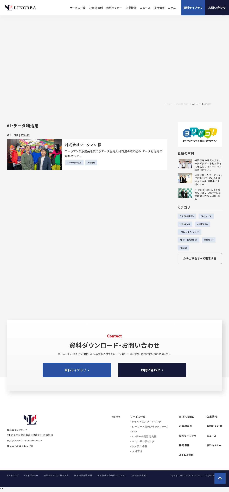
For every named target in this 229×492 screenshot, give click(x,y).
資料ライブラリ (193, 7)
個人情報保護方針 (83, 475)
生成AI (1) (208, 239)
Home (116, 416)
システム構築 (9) (187, 216)
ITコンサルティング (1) (189, 232)
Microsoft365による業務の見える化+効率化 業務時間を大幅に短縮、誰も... (208, 194)
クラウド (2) (185, 224)
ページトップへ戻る (220, 478)
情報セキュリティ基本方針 (56, 475)
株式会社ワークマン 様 (83, 144)
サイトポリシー (31, 475)
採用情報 (159, 7)
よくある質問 (186, 455)
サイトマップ (13, 475)
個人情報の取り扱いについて (111, 475)
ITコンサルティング (143, 441)
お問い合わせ (217, 7)
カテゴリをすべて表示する (199, 258)
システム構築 (139, 446)
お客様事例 (96, 7)
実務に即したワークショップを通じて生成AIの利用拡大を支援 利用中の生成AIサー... (208, 179)
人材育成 (91, 162)
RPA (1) (183, 247)
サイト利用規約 (138, 475)
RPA (134, 431)
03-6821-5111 (20, 445)
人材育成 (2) (202, 224)
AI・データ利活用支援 (144, 436)
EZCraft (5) (206, 216)
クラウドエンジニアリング (146, 421)
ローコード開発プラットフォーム (150, 426)
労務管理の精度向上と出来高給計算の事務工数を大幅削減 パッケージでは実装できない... (208, 165)
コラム (172, 7)
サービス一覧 (78, 7)
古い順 (25, 135)
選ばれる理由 (187, 416)
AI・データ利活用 (74, 162)
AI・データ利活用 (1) (188, 239)
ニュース (145, 7)
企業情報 (131, 7)
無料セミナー (114, 7)
